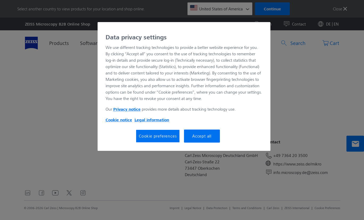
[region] (184, 86)
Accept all (201, 136)
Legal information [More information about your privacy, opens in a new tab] (152, 119)
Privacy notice (127, 109)
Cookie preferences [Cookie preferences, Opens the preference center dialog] (158, 136)
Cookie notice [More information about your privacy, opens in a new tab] (119, 119)
